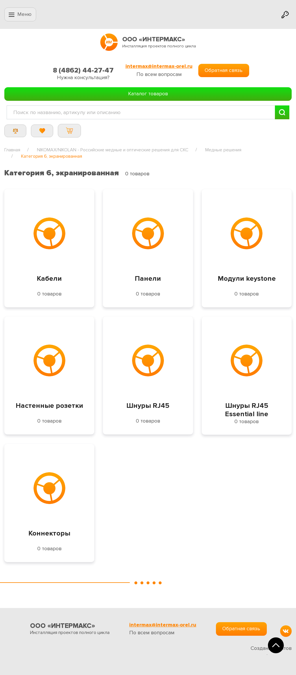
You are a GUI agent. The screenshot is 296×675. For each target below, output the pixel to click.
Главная (12, 150)
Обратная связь (224, 70)
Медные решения (223, 150)
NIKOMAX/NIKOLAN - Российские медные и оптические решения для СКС (112, 150)
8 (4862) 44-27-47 (83, 70)
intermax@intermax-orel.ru (159, 66)
